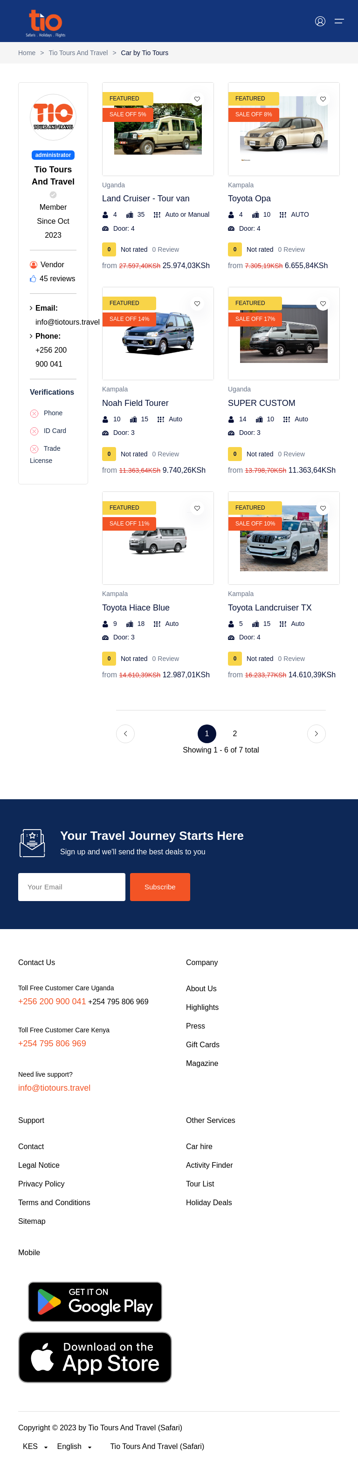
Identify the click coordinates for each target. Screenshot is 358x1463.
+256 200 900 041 (52, 1001)
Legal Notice (39, 1165)
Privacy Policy (41, 1184)
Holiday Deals (209, 1203)
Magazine (202, 1063)
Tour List (200, 1184)
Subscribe (160, 887)
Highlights (202, 1007)
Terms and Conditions (54, 1203)
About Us (201, 989)
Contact (31, 1147)
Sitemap (32, 1221)
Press (195, 1026)
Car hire (199, 1147)
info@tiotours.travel (54, 1088)
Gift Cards (203, 1045)
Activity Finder (209, 1165)
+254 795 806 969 (52, 1043)
